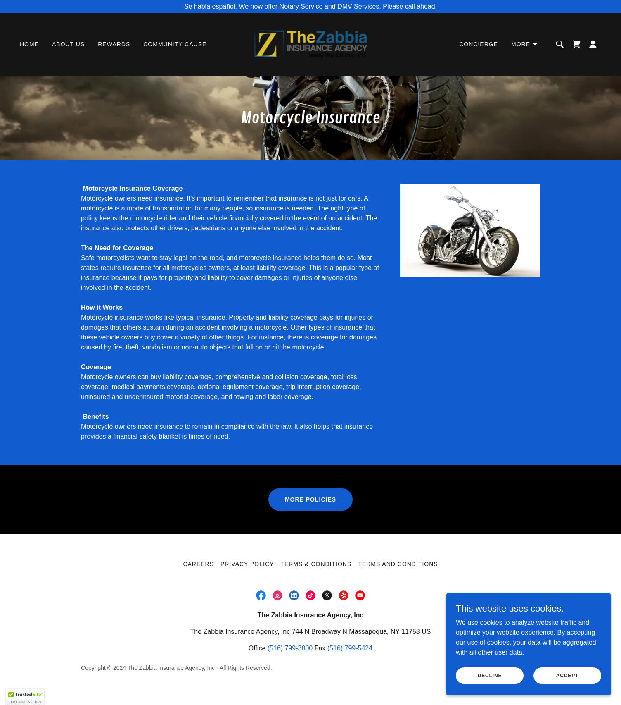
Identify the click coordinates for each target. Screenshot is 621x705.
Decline (490, 675)
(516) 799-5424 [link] (349, 648)
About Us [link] (68, 44)
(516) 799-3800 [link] (290, 648)
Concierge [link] (478, 44)
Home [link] (29, 44)
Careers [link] (198, 564)
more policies (310, 499)
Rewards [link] (114, 44)
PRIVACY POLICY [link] (247, 564)
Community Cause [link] (174, 44)
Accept (567, 675)
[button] (524, 45)
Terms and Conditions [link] (398, 564)
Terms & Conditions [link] (315, 564)
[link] (310, 44)
